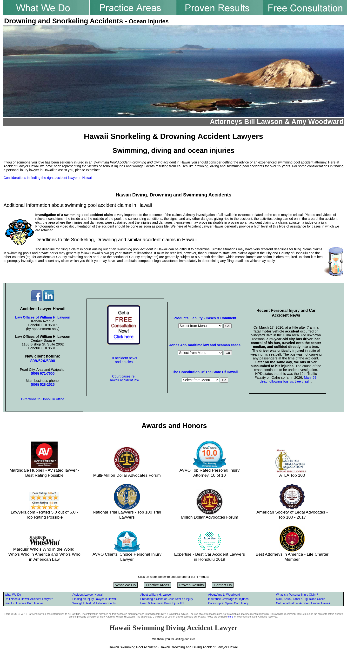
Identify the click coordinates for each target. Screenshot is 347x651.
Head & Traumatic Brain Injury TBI (162, 603)
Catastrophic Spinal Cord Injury (228, 603)
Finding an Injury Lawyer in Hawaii (95, 599)
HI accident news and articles (124, 360)
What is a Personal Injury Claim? (297, 594)
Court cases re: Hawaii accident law (124, 378)
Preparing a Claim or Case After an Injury (166, 599)
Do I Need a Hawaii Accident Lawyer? (29, 599)
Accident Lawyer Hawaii (88, 594)
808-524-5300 (42, 361)
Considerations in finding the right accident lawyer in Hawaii (48, 178)
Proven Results (191, 585)
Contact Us (223, 585)
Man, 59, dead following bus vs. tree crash (288, 379)
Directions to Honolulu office (42, 399)
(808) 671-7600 (42, 373)
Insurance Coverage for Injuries (228, 599)
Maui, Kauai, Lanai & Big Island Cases (300, 599)
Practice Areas (157, 585)
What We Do (125, 585)
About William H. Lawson (156, 594)
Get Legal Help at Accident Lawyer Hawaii (303, 603)
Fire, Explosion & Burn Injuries (24, 603)
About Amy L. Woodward (224, 594)
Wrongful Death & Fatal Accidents (94, 603)
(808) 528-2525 (42, 384)
